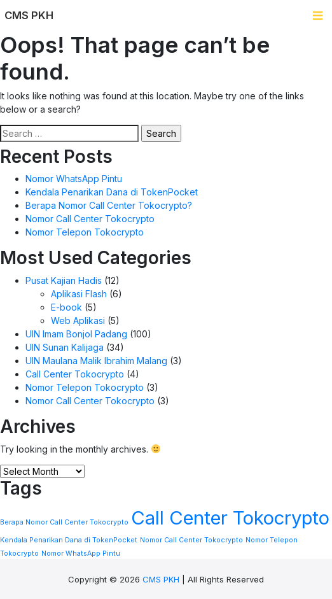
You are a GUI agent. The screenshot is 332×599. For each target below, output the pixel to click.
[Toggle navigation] (318, 15)
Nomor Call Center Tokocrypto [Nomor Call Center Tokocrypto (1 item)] (191, 540)
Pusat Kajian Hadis (63, 280)
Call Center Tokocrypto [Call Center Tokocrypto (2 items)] (230, 518)
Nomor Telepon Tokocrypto (84, 232)
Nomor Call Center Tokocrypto (90, 218)
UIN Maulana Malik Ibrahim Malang (96, 360)
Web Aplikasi (78, 320)
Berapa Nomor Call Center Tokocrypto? (108, 205)
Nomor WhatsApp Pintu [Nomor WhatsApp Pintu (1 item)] (80, 553)
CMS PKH (160, 579)
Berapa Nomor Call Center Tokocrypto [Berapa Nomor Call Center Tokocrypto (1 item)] (64, 522)
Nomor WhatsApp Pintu (73, 178)
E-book (66, 307)
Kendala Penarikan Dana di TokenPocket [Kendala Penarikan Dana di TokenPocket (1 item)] (68, 540)
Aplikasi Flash (79, 293)
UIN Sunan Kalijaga (64, 347)
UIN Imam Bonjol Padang (76, 333)
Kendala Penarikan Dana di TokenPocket (111, 192)
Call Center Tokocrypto (74, 374)
